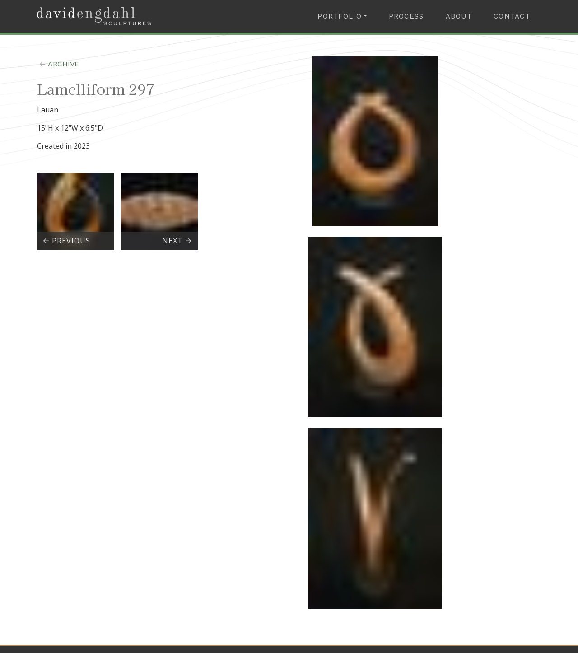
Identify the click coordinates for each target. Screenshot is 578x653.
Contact (512, 16)
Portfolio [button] (339, 16)
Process (406, 16)
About (459, 16)
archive (58, 64)
